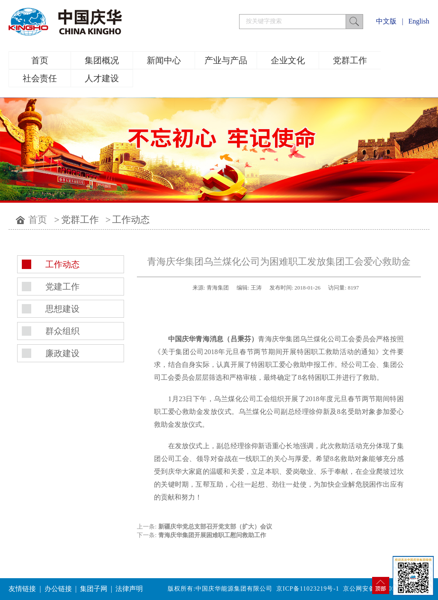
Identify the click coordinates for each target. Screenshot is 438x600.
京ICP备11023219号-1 (307, 588)
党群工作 (350, 60)
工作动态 (131, 219)
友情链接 (22, 588)
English (418, 21)
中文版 (386, 21)
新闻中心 (164, 60)
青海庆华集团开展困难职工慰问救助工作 (212, 535)
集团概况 (102, 60)
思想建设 (62, 308)
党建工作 (62, 286)
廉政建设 (62, 353)
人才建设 (102, 78)
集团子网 (93, 588)
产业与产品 (225, 60)
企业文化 (288, 60)
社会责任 (40, 78)
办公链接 (58, 588)
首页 (39, 60)
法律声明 (129, 588)
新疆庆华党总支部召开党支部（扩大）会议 (215, 526)
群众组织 (62, 331)
